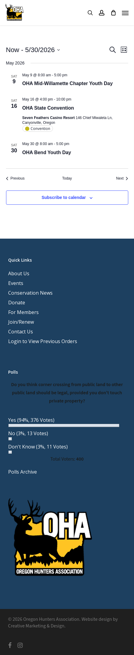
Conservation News (30, 292)
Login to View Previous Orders (42, 341)
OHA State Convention (48, 108)
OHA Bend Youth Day (46, 152)
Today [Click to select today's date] (67, 178)
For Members (23, 312)
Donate (16, 302)
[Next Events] (122, 178)
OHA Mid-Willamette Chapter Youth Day (67, 83)
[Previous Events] (15, 178)
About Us (18, 273)
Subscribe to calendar (63, 197)
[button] (125, 13)
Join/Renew (21, 322)
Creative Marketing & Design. (37, 626)
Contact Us (20, 331)
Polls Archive (22, 471)
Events (15, 283)
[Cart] (113, 13)
